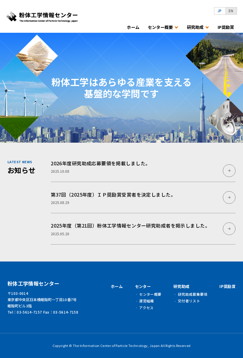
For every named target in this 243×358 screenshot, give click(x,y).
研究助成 (181, 286)
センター (143, 286)
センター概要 (150, 294)
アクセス (146, 307)
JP (220, 10)
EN (231, 10)
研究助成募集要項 (192, 294)
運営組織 (146, 300)
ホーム (133, 27)
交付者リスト (189, 300)
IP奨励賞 (226, 27)
